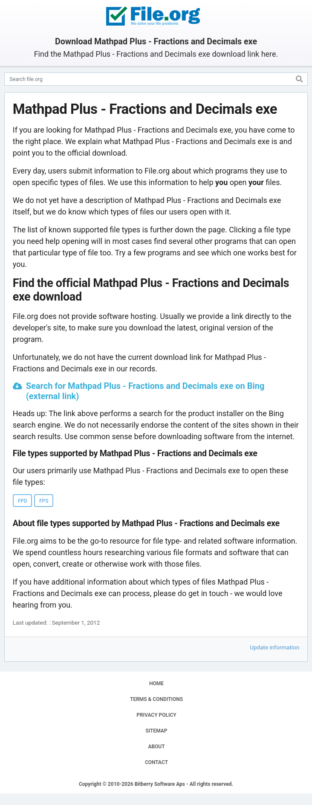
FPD (22, 501)
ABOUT (156, 747)
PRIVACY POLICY (156, 715)
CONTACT (156, 762)
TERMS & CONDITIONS (156, 699)
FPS (44, 501)
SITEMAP (156, 731)
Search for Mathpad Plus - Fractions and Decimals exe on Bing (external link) (145, 391)
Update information (274, 647)
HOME (156, 683)
